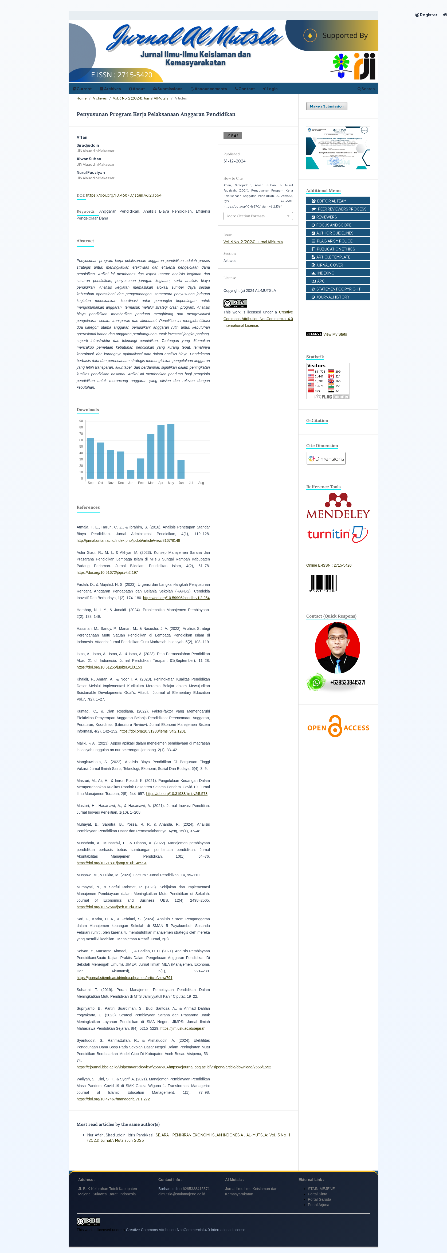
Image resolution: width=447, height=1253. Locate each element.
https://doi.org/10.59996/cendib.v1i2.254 (176, 598)
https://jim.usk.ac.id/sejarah (183, 1028)
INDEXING (323, 273)
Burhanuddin (168, 1189)
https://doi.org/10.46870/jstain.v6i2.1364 (124, 195)
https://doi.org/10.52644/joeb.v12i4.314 (109, 907)
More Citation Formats (246, 216)
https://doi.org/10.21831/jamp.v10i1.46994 (112, 863)
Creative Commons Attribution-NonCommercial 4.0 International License (258, 319)
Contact (245, 88)
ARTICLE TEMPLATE (331, 256)
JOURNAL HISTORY (331, 297)
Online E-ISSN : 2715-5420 (329, 565)
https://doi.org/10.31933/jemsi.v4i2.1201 (152, 731)
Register (426, 14)
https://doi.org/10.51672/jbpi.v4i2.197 (107, 572)
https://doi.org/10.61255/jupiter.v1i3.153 (109, 667)
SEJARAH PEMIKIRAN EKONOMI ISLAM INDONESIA (200, 1134)
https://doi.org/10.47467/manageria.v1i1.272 (113, 1099)
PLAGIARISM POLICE (332, 240)
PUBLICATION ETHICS (333, 248)
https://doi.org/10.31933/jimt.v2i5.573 (176, 793)
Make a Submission (327, 106)
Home (82, 98)
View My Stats (335, 334)
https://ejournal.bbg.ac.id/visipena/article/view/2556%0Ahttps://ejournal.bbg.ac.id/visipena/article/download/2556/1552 (174, 1067)
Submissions (167, 88)
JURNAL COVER (327, 264)
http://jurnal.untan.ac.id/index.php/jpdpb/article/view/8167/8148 (128, 540)
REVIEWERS (324, 216)
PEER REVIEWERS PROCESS (339, 208)
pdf (234, 135)
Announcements (208, 88)
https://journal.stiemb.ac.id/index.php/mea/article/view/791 (124, 978)
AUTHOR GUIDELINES (333, 232)
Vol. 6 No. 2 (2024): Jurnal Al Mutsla (140, 98)
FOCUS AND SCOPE (331, 224)
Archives (110, 88)
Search (366, 88)
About (137, 88)
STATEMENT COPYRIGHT (336, 289)
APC (318, 281)
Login (270, 88)
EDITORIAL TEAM (329, 200)
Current (82, 88)
